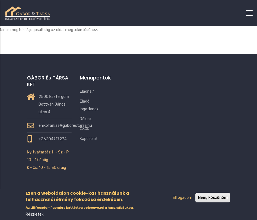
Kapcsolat (89, 138)
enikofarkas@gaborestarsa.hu (65, 125)
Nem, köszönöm (212, 203)
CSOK (84, 129)
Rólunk (86, 119)
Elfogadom (182, 203)
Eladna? (87, 91)
